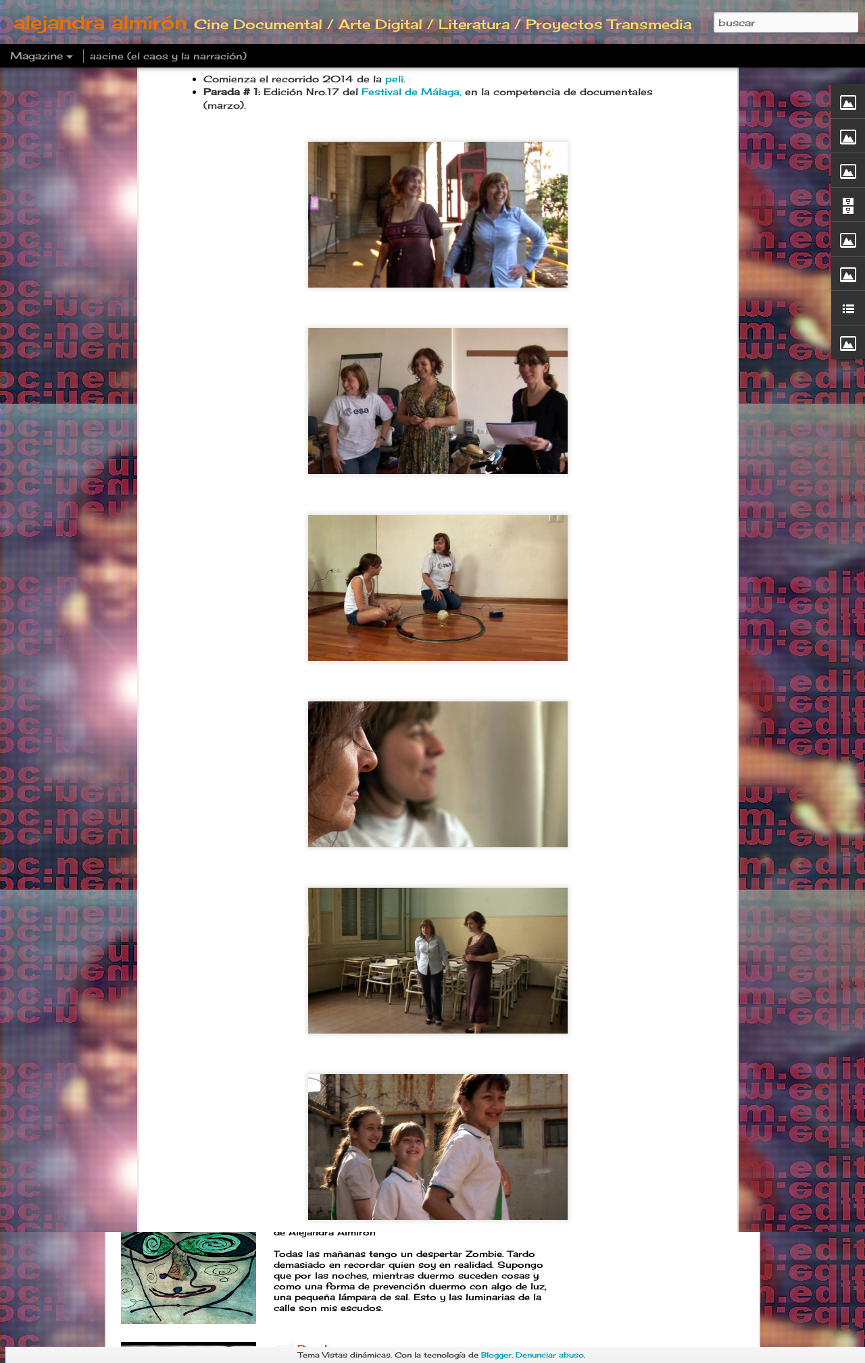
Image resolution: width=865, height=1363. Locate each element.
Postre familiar (340, 1042)
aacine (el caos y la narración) (168, 55)
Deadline (322, 1195)
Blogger (496, 1355)
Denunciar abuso (550, 1355)
